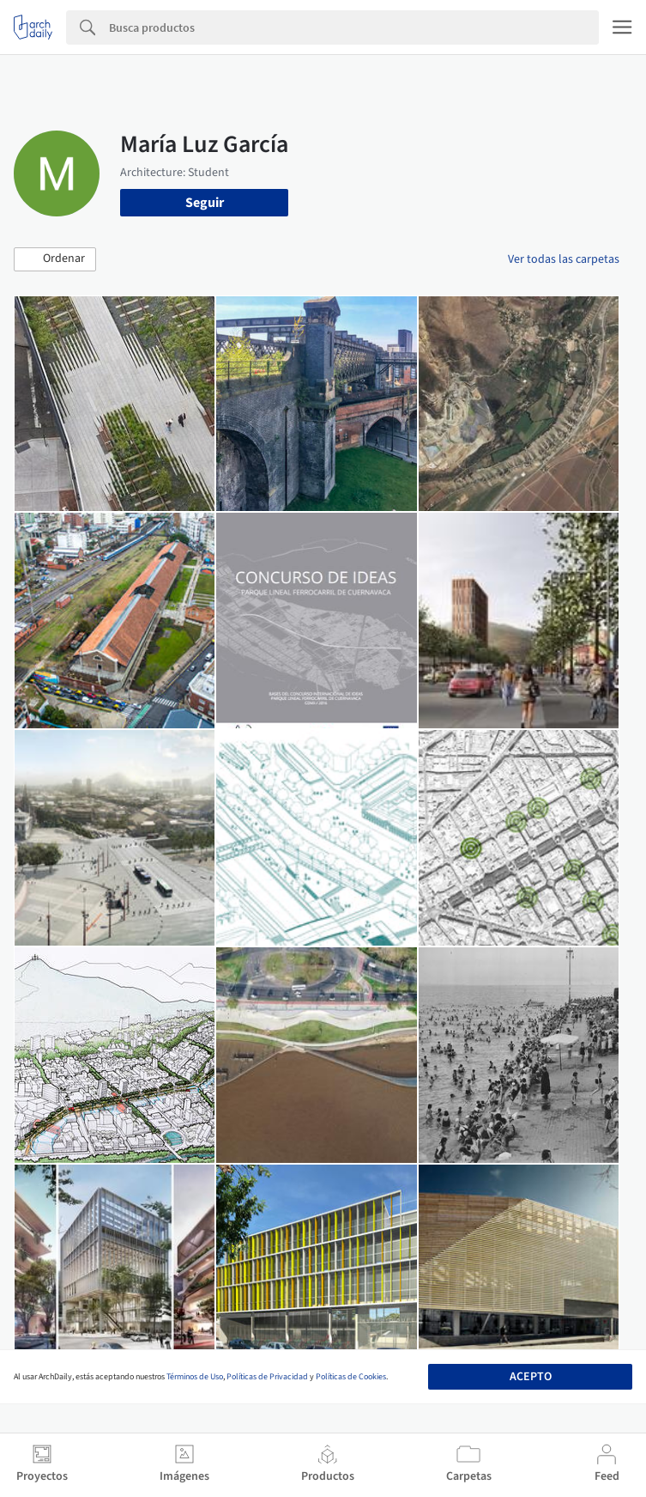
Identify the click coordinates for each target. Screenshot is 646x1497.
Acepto (531, 1376)
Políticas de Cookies (351, 1377)
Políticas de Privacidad (267, 1377)
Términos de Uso (194, 1377)
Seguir (204, 202)
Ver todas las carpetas (563, 259)
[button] (55, 259)
